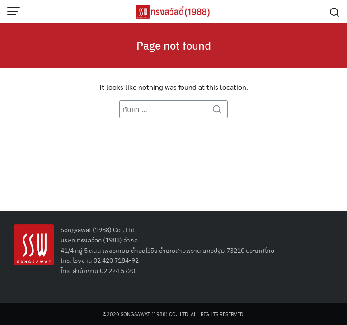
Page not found (173, 45)
